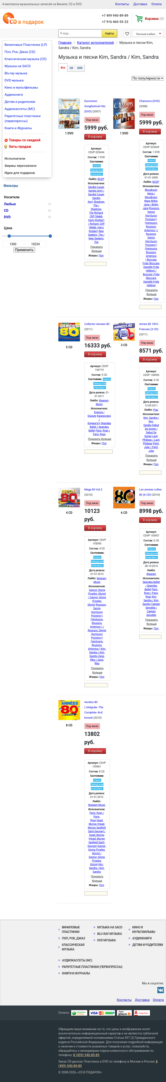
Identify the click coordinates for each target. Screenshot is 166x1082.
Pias (155, 409)
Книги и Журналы (18, 128)
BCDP (100, 179)
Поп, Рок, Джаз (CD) (20, 52)
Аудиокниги (14, 95)
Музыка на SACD (18, 66)
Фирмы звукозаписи (21, 166)
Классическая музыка (73, 947)
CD (71, 68)
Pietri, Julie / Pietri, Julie (151, 447)
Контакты (122, 4)
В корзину (95, 136)
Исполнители (15, 159)
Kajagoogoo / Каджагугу (99, 419)
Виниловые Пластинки (71, 930)
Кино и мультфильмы (21, 87)
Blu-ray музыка (16, 73)
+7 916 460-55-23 (115, 22)
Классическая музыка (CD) (26, 59)
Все (63, 67)
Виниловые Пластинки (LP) (26, 45)
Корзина (154, 19)
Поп (101, 255)
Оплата (156, 4)
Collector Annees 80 (96, 324)
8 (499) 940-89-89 (86, 1055)
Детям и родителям (20, 102)
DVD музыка (14, 80)
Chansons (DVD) (149, 101)
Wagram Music (96, 805)
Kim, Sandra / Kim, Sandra (151, 421)
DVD (79, 68)
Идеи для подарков (20, 173)
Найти (109, 33)
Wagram (151, 574)
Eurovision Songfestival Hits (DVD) (94, 106)
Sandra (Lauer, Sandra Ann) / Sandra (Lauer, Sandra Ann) (96, 194)
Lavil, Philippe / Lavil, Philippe (151, 440)
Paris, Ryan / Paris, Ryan (151, 593)
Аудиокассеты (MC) (20, 109)
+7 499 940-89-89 (115, 16)
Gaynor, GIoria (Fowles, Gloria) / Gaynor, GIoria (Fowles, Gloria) (97, 597)
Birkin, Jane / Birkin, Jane (151, 204)
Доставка (140, 4)
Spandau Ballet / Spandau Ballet (99, 427)
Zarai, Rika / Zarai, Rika (97, 660)
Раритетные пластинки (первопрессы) (23, 118)
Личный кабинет (147, 34)
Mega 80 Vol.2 (93, 489)
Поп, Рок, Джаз (73, 938)
